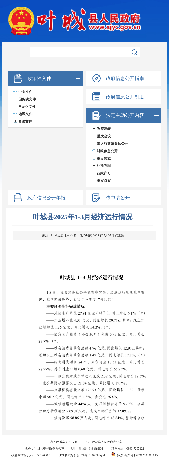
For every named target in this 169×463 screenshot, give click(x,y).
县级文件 (25, 121)
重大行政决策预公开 (112, 143)
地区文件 (25, 114)
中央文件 (25, 92)
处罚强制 (104, 166)
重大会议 (104, 136)
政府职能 (104, 129)
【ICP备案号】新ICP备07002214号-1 (81, 455)
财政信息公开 (107, 151)
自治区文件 (27, 106)
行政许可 (104, 173)
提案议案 (104, 180)
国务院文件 (27, 99)
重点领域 (104, 158)
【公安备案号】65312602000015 (134, 455)
